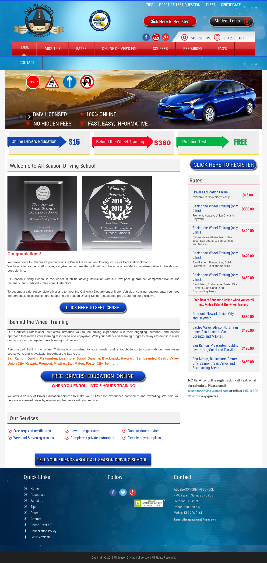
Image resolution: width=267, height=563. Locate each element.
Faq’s (222, 48)
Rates (81, 48)
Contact (27, 62)
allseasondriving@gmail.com (208, 391)
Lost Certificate (41, 537)
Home (24, 47)
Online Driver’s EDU (119, 48)
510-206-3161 (193, 513)
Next (29, 116)
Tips (149, 5)
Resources (192, 48)
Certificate (231, 5)
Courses (160, 48)
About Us (53, 48)
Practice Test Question (179, 5)
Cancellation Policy (43, 531)
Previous (21, 116)
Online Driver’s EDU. (43, 525)
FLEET (210, 5)
